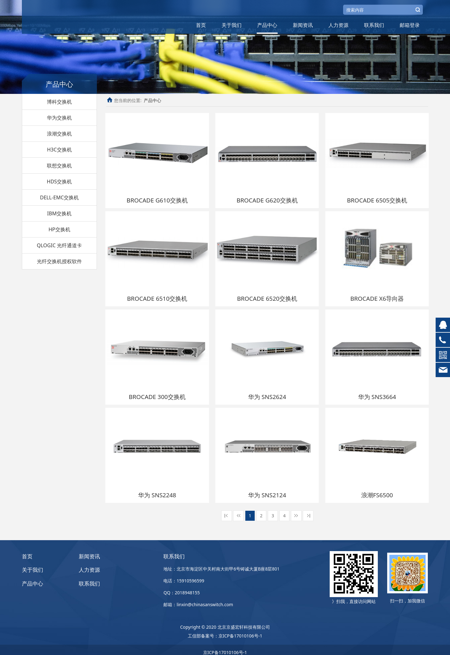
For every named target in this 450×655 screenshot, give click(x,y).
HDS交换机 (59, 181)
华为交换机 (59, 117)
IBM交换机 (59, 213)
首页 (201, 25)
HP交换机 (59, 229)
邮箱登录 (410, 25)
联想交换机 (59, 165)
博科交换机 (59, 101)
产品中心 (267, 25)
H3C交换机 (59, 149)
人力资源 (338, 25)
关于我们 (232, 25)
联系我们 (374, 25)
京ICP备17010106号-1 (240, 631)
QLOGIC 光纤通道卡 (59, 245)
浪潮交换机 (59, 133)
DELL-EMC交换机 (59, 197)
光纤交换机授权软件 (59, 261)
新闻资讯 (303, 25)
